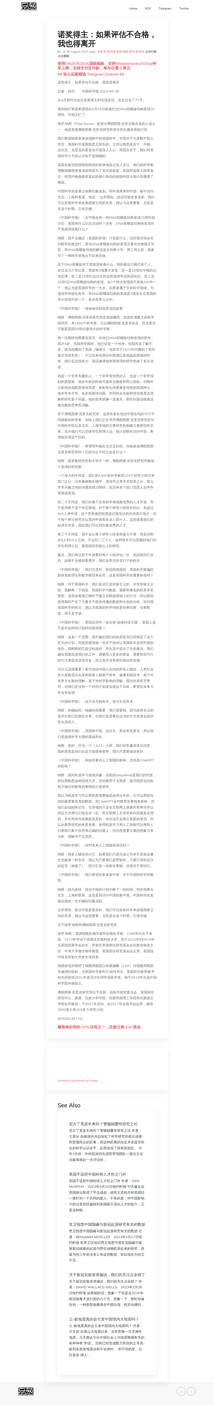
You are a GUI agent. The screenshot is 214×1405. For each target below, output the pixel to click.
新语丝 (139, 51)
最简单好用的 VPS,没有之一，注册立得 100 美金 (99, 1027)
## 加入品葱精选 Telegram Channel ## (91, 74)
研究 (132, 51)
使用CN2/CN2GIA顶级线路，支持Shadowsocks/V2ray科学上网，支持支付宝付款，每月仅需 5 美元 (107, 65)
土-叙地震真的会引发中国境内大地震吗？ (104, 1319)
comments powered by (78, 1080)
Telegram (165, 8)
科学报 (111, 51)
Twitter (184, 8)
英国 (119, 51)
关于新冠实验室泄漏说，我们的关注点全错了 (107, 1274)
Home (133, 8)
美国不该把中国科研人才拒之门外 (97, 1174)
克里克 (101, 51)
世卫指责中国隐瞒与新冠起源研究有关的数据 (107, 1224)
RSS (148, 8)
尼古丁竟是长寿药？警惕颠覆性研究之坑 (103, 1123)
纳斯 (125, 51)
